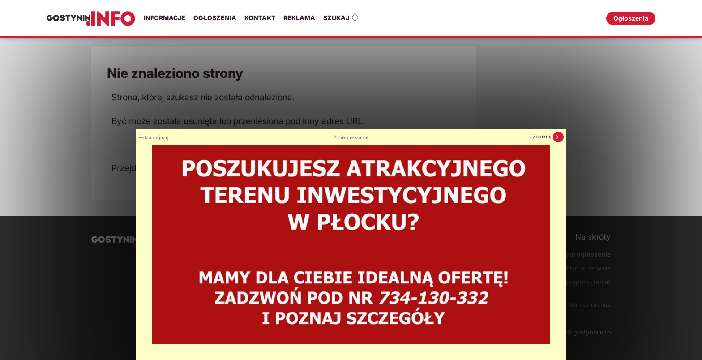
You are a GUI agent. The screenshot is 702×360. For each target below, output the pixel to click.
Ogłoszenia (214, 17)
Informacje (164, 17)
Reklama (299, 17)
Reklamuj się (153, 137)
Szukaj (341, 18)
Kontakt (259, 17)
